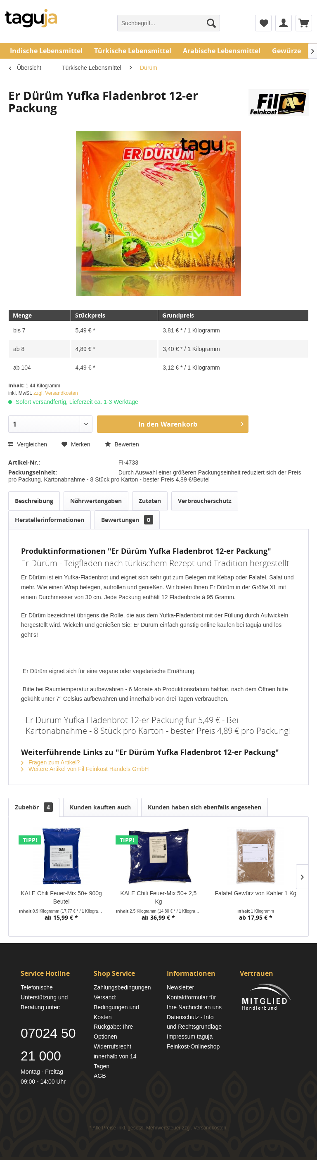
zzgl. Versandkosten (55, 393)
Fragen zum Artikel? (50, 762)
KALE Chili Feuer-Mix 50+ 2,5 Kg (159, 897)
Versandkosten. (211, 1128)
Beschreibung (34, 501)
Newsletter (180, 987)
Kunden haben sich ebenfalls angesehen (204, 807)
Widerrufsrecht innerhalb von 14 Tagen (115, 1056)
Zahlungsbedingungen (122, 987)
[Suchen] (211, 23)
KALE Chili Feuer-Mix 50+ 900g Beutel (61, 897)
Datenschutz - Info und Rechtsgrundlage (194, 1022)
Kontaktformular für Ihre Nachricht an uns (194, 1002)
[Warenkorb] (304, 23)
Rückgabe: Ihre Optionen (113, 1031)
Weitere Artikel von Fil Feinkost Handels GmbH (85, 769)
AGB (100, 1075)
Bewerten (122, 444)
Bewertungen (127, 519)
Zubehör (34, 807)
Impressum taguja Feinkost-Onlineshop (193, 1041)
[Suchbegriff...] (168, 23)
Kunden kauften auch (100, 807)
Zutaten (150, 501)
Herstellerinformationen (49, 520)
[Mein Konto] (283, 23)
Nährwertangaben (96, 501)
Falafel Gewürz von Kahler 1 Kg (255, 893)
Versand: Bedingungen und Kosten (116, 1007)
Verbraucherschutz (205, 501)
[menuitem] (168, 23)
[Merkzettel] (263, 23)
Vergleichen (27, 444)
